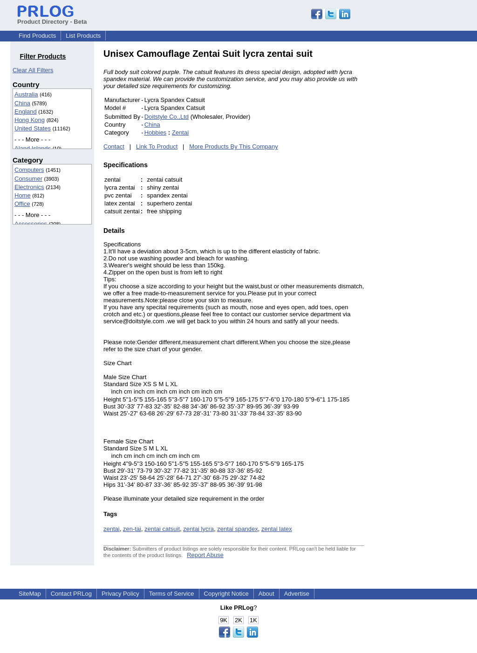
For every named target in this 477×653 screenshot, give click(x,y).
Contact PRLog (71, 593)
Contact (113, 146)
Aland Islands (32, 148)
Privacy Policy (120, 593)
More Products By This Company (233, 146)
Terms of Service (171, 593)
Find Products (37, 35)
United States (32, 128)
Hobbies (155, 132)
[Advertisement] (427, 188)
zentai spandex (237, 528)
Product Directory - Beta (52, 18)
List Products (83, 35)
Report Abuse (205, 554)
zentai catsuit (162, 528)
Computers (29, 169)
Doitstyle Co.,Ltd (166, 116)
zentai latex (276, 528)
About (266, 593)
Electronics (29, 187)
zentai (111, 528)
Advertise (296, 593)
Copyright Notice (226, 593)
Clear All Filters (33, 70)
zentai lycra (198, 528)
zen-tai (132, 528)
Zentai (180, 132)
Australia (26, 94)
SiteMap (30, 593)
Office (22, 203)
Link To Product (156, 146)
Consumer (28, 178)
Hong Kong (29, 119)
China (22, 103)
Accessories (30, 223)
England (25, 111)
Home (22, 195)
